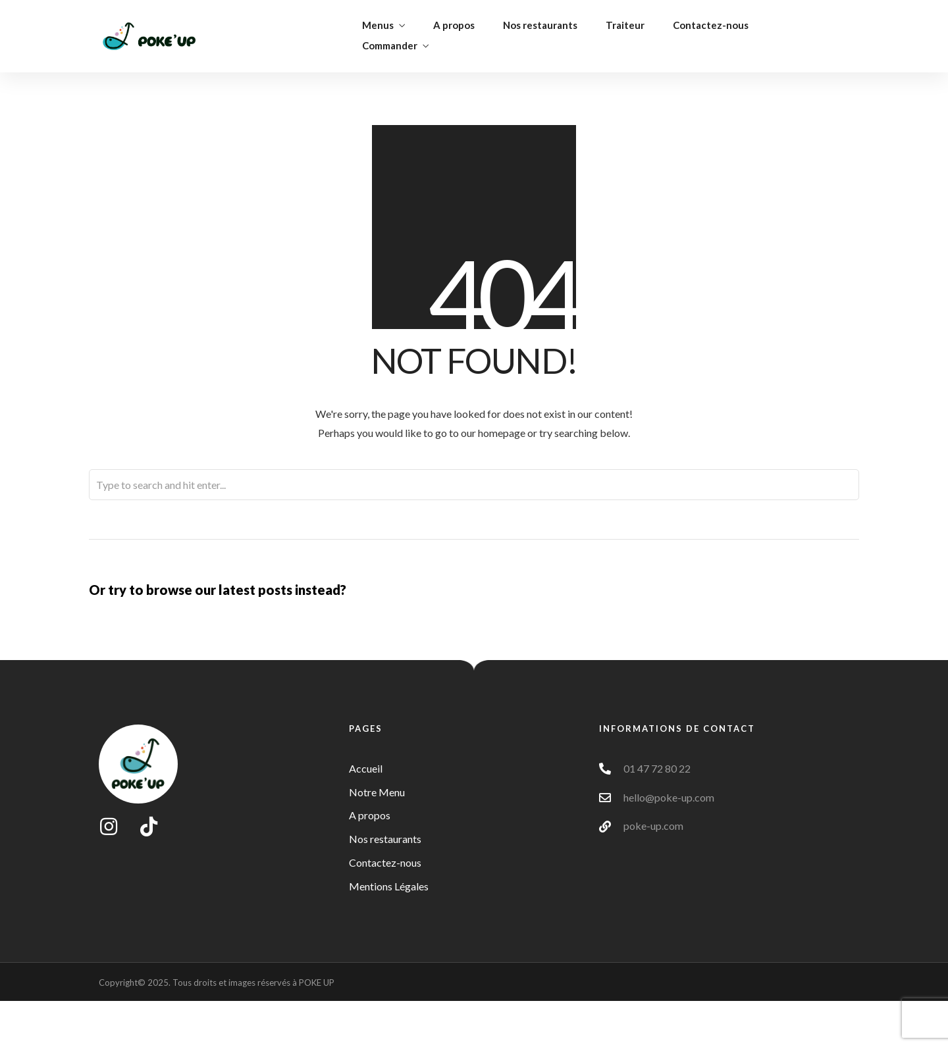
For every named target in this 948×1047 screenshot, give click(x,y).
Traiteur (625, 25)
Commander (389, 45)
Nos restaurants (540, 25)
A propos (454, 25)
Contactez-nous (711, 25)
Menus (378, 25)
